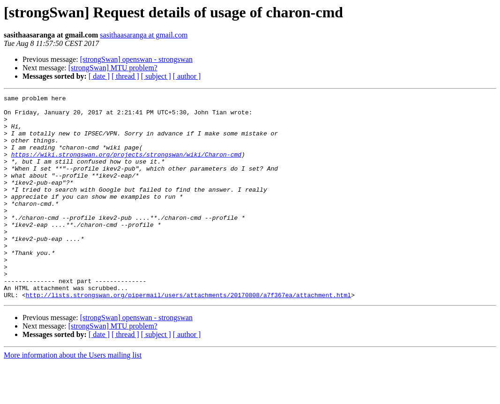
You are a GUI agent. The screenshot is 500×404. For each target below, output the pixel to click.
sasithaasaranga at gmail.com (143, 35)
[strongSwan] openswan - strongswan (136, 59)
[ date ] (99, 76)
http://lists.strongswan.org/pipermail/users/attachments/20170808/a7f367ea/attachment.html (188, 335)
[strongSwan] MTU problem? (112, 68)
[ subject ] (156, 76)
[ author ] (187, 76)
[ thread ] (125, 76)
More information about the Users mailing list (73, 396)
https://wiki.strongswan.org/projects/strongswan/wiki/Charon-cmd (126, 167)
